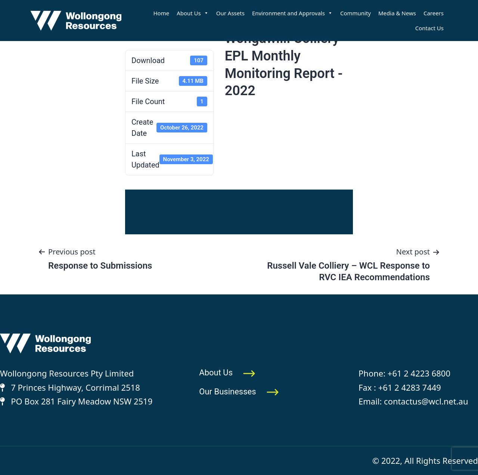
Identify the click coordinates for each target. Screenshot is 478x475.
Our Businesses (239, 391)
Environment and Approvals (292, 13)
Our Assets (230, 13)
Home (161, 13)
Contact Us (429, 28)
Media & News (397, 13)
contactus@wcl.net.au (426, 401)
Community (355, 13)
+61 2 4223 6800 (419, 373)
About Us (193, 13)
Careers (433, 13)
